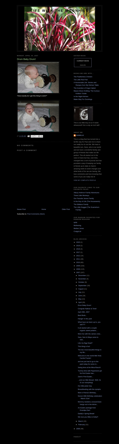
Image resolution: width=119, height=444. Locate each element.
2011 (78, 259)
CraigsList (77, 231)
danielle (80, 135)
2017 (78, 252)
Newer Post (21, 209)
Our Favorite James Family (84, 198)
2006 (78, 429)
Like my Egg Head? (85, 343)
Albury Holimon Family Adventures (86, 193)
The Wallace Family (81, 204)
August (81, 289)
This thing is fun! (84, 346)
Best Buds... (82, 315)
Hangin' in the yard (85, 319)
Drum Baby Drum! (84, 305)
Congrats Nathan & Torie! (87, 309)
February (82, 425)
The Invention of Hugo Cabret (85, 88)
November (82, 279)
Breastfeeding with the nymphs (89, 389)
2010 (78, 262)
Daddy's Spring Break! (86, 414)
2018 (78, 249)
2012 (78, 256)
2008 (78, 269)
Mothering (77, 225)
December (82, 275)
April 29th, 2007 (84, 312)
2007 (78, 272)
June (80, 296)
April (80, 302)
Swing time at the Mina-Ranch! (89, 367)
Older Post (66, 209)
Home (44, 209)
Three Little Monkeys (81, 195)
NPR (75, 223)
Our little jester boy (85, 386)
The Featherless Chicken (83, 77)
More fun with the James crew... (89, 334)
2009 (78, 266)
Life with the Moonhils (60, 11)
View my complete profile (85, 180)
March (80, 421)
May (80, 299)
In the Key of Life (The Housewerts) (87, 201)
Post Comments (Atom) (36, 214)
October (81, 282)
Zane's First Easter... (85, 377)
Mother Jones (79, 228)
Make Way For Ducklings (83, 99)
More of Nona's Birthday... (87, 393)
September (82, 285)
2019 (78, 246)
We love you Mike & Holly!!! (88, 417)
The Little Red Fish (81, 80)
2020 (78, 242)
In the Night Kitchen (81, 96)
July (80, 292)
